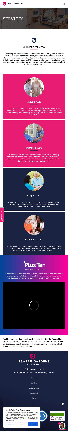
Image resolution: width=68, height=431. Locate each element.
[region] (21, 417)
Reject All (22, 424)
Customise (11, 424)
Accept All (32, 424)
